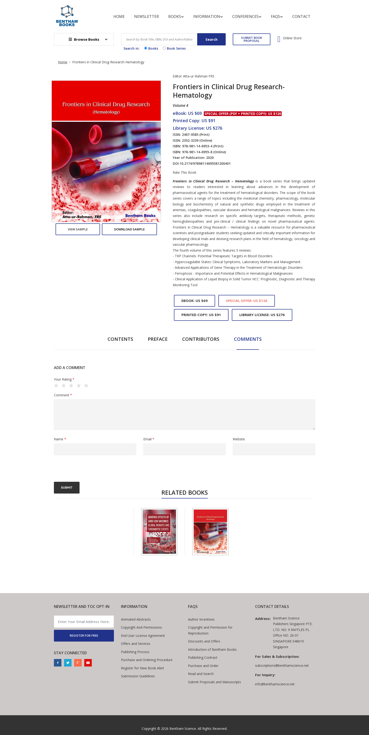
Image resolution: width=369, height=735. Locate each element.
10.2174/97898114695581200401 (205, 163)
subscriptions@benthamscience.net (282, 665)
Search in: (132, 48)
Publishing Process (135, 652)
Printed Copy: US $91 (201, 314)
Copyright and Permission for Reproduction (210, 630)
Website (239, 439)
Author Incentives (201, 619)
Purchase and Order (203, 665)
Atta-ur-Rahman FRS (198, 76)
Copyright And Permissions (141, 627)
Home (119, 16)
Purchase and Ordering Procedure (146, 660)
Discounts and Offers (204, 641)
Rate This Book (184, 172)
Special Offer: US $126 (246, 300)
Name (60, 439)
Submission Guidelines (138, 676)
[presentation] (89, 469)
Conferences (246, 16)
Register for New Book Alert (142, 668)
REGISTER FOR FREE (84, 635)
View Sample (78, 229)
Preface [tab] (158, 339)
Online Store (292, 38)
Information (208, 16)
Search (211, 39)
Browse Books (84, 39)
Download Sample (129, 229)
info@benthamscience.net (275, 684)
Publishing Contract (202, 657)
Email (148, 439)
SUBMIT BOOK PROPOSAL (251, 39)
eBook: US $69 (194, 300)
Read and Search (201, 673)
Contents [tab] (120, 339)
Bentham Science (182, 728)
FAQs (277, 16)
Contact (301, 16)
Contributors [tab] (200, 339)
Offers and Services (135, 643)
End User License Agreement (143, 635)
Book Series (174, 48)
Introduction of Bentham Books (212, 649)
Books (176, 16)
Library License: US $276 (262, 314)
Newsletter (146, 16)
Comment (63, 395)
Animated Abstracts (136, 619)
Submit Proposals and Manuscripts (214, 682)
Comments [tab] (248, 339)
